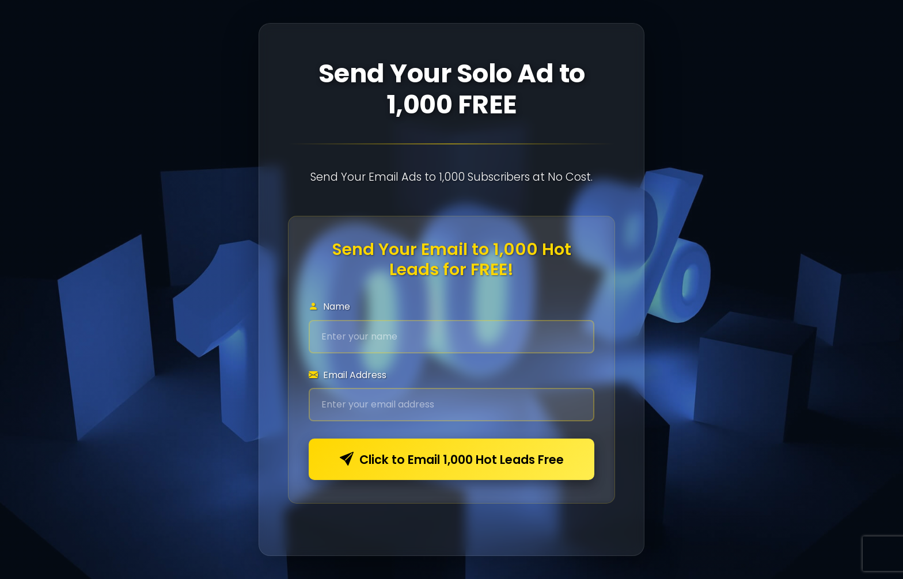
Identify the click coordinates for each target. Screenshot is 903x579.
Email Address (347, 375)
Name (329, 306)
